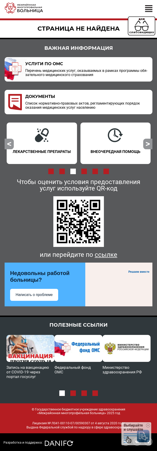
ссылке (106, 254)
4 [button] (84, 171)
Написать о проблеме (34, 295)
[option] (42, 143)
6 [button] (106, 171)
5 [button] (95, 171)
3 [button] (73, 171)
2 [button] (62, 171)
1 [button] (51, 171)
